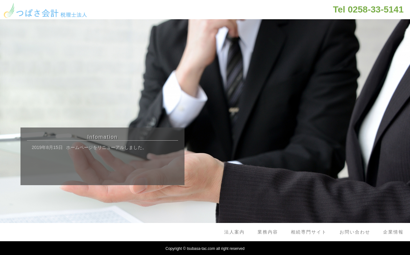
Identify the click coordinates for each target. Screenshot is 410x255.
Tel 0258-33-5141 (368, 9)
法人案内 (234, 231)
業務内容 (268, 231)
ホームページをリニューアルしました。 (106, 147)
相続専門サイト (309, 231)
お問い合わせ (355, 231)
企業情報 (393, 231)
